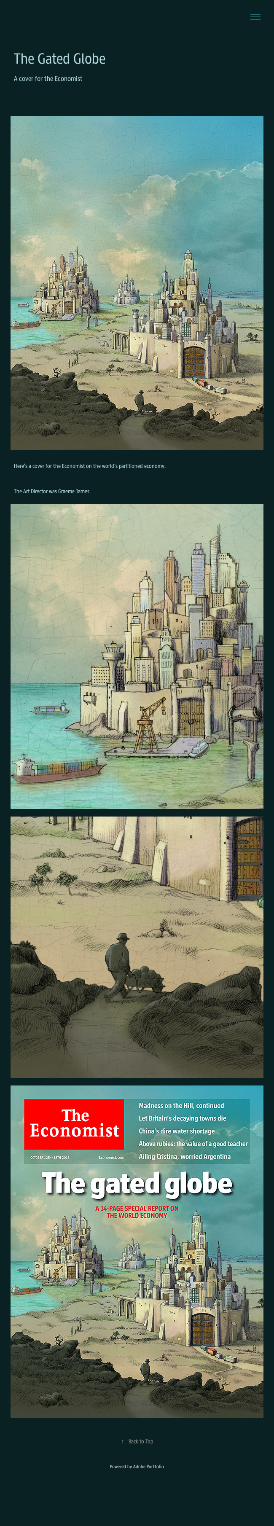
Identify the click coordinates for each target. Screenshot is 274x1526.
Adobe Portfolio (148, 1467)
